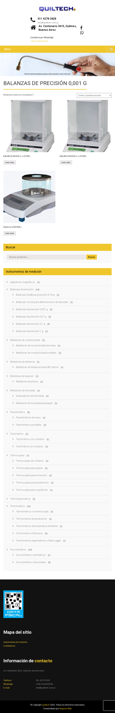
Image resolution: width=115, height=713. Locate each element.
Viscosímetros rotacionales (31, 562)
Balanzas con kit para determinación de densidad (42, 302)
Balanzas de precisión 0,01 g (31, 316)
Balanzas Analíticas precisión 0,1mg (35, 294)
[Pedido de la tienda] (94, 95)
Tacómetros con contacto (30, 439)
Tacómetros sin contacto (29, 446)
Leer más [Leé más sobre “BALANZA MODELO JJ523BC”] (66, 162)
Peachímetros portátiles (28, 424)
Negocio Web (65, 708)
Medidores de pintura (27, 381)
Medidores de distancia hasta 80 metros (37, 367)
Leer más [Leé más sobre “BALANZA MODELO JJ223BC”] (9, 162)
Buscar (91, 257)
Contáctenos (9, 646)
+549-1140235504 (38, 41)
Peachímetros (17, 412)
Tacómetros (16, 433)
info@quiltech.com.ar (48, 22)
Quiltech (46, 705)
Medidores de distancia (22, 361)
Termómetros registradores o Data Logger (38, 540)
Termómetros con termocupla (32, 511)
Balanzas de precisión (22, 289)
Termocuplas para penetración (32, 482)
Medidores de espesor (22, 376)
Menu (7, 49)
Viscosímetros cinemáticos (31, 555)
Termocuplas (17, 455)
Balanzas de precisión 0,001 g (32, 309)
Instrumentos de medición (15, 642)
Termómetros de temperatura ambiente (37, 526)
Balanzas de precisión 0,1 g (30, 324)
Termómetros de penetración (31, 518)
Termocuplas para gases (29, 468)
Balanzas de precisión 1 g (29, 331)
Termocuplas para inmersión (31, 475)
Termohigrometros (20, 498)
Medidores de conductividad (25, 340)
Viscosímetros (18, 549)
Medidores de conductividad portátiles (36, 352)
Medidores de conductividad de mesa (36, 345)
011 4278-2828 (47, 18)
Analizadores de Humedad (30, 396)
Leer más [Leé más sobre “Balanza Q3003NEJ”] (9, 233)
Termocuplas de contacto (30, 460)
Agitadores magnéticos (22, 282)
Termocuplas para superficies (32, 490)
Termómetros (17, 506)
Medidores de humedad (22, 390)
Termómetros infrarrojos (29, 533)
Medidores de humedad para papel (34, 403)
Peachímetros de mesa (28, 417)
